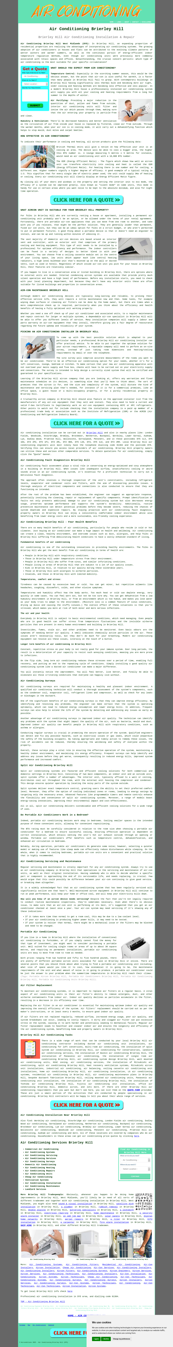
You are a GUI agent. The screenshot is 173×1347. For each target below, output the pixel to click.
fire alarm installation (114, 1222)
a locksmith (127, 1210)
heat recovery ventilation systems (107, 1065)
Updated (51, 1325)
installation (111, 278)
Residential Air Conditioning (121, 1264)
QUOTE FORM (133, 1090)
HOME (112, 22)
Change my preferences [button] (121, 1339)
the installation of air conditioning (84, 1081)
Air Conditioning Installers (134, 1268)
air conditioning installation (86, 1201)
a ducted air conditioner (66, 667)
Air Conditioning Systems (45, 1264)
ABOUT (126, 22)
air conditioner (135, 970)
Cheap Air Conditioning (77, 1268)
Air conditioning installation (39, 433)
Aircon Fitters (65, 1271)
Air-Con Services (104, 1268)
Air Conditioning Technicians (61, 1274)
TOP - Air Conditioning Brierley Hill (43, 1301)
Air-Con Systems (79, 1283)
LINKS (119, 22)
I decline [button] (106, 1339)
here (136, 1136)
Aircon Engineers (120, 1271)
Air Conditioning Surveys (92, 1271)
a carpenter (68, 1222)
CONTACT (135, 22)
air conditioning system (60, 472)
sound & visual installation (75, 1204)
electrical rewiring (56, 1213)
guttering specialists (83, 1210)
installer (129, 399)
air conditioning (125, 340)
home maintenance (104, 1213)
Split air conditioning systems (40, 771)
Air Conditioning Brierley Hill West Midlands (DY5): (55, 44)
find (29, 1121)
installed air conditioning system (131, 89)
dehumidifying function (131, 127)
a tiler (115, 1219)
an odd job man (72, 1216)
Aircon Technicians (72, 1277)
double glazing (37, 1210)
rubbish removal (108, 1207)
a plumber (67, 1207)
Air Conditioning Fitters (82, 1264)
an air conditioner (59, 531)
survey (60, 350)
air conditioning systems (51, 991)
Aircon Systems (48, 1277)
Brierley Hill (94, 433)
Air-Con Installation (132, 1274)
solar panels (112, 1216)
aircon (148, 161)
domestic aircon (67, 1087)
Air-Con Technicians (133, 1277)
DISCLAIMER (146, 22)
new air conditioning (121, 364)
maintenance (95, 299)
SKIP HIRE (26, 1225)
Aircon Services (141, 1271)
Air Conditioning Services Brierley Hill (57, 1142)
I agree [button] (96, 1339)
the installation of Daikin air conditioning (102, 1053)
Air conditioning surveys (36, 686)
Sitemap (22, 1325)
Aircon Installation (48, 1268)
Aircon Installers (131, 1280)
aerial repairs (74, 1219)
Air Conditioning (129, 1283)
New (29, 1325)
